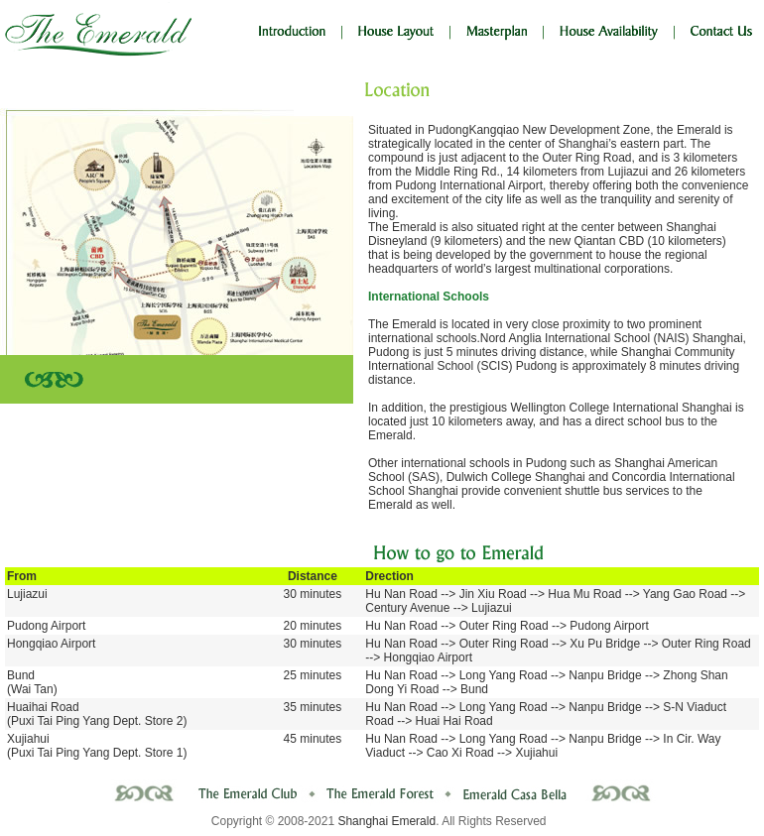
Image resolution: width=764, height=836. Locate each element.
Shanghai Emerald (386, 821)
